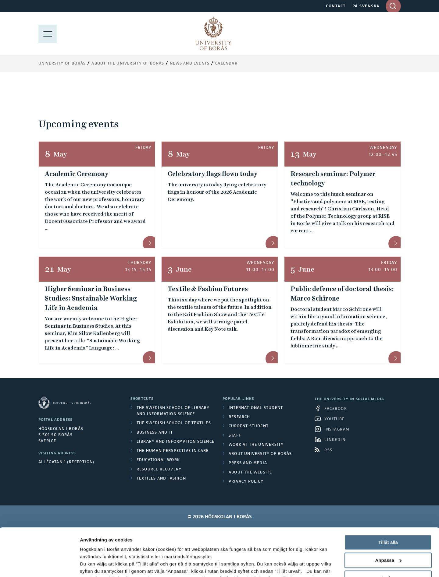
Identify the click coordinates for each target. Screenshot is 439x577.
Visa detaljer (93, 565)
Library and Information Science (175, 442)
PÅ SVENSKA (366, 6)
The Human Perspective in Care (173, 451)
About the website (250, 472)
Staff (235, 436)
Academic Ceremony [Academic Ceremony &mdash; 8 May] (76, 174)
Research (239, 417)
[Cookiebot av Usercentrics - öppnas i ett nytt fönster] (39, 565)
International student (256, 408)
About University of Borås (260, 454)
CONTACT (336, 6)
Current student (249, 426)
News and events (189, 64)
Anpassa (388, 515)
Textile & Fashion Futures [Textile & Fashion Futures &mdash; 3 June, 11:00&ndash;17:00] (208, 289)
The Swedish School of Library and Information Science (173, 411)
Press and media (248, 463)
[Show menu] (47, 33)
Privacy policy (246, 482)
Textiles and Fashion (161, 479)
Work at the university (256, 445)
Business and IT (155, 433)
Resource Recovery (159, 469)
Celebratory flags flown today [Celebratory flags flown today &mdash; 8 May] (212, 174)
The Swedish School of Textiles (174, 423)
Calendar (226, 64)
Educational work (158, 460)
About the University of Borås (127, 64)
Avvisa (388, 533)
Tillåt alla (388, 497)
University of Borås (62, 64)
